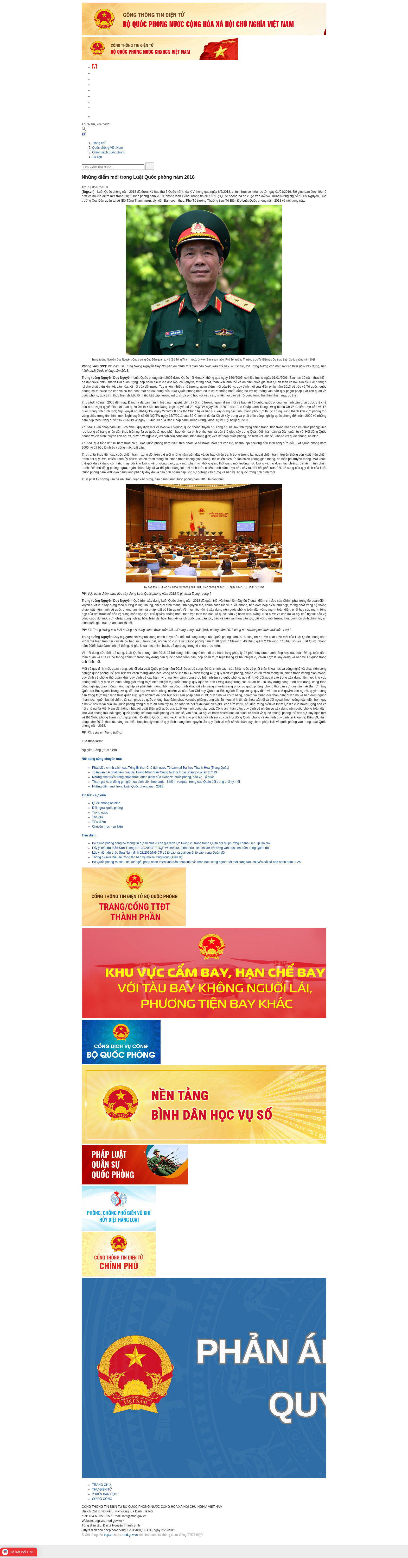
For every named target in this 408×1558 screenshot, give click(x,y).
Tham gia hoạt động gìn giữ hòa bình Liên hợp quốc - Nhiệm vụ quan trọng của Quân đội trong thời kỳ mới (166, 782)
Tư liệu (97, 157)
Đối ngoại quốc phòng (107, 808)
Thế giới (97, 817)
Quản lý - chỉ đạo (106, 89)
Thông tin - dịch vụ (107, 107)
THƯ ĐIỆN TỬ (102, 1489)
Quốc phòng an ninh (106, 803)
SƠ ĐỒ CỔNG (102, 1499)
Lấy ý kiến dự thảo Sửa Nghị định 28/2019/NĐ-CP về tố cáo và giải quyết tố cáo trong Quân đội (158, 852)
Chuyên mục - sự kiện (107, 826)
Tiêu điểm (99, 822)
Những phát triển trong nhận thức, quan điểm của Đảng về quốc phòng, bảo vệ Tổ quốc (153, 777)
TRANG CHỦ (101, 1485)
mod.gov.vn (130, 1535)
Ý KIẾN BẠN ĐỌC (104, 1494)
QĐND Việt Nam (103, 78)
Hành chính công (106, 95)
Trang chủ (99, 143)
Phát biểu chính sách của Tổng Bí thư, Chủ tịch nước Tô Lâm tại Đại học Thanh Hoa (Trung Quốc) (160, 767)
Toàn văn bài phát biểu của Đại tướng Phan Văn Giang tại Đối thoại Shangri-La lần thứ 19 (154, 772)
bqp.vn (108, 1535)
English (98, 116)
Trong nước (100, 812)
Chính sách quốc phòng (108, 152)
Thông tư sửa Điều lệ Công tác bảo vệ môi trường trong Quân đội (137, 857)
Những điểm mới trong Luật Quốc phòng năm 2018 (127, 786)
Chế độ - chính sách (108, 101)
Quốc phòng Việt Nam (109, 84)
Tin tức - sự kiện (105, 72)
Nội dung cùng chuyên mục (102, 759)
